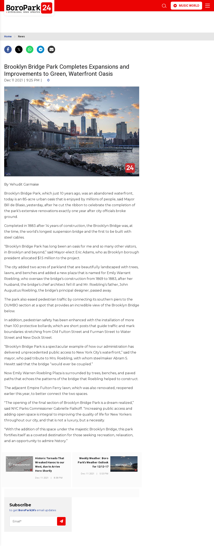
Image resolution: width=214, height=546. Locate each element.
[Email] (37, 521)
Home (8, 36)
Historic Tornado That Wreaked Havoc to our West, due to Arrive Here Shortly (49, 464)
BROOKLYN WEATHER (41, 19)
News (21, 36)
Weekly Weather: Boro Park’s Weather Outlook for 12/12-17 (93, 462)
